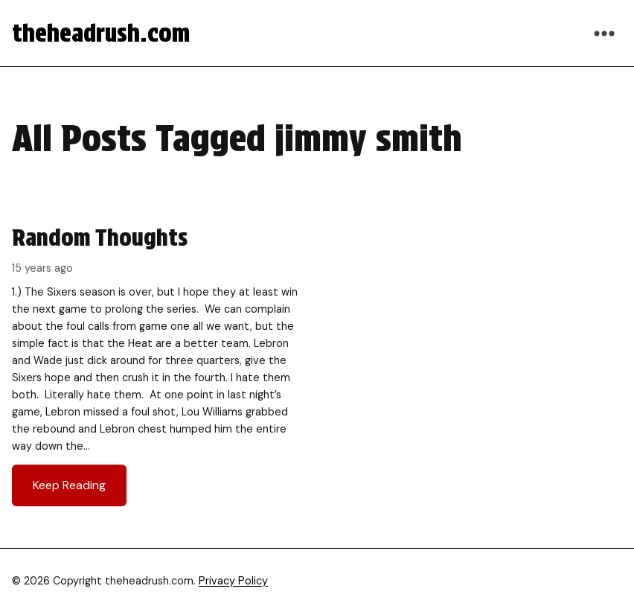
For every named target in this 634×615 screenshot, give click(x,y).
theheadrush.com (101, 33)
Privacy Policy (233, 580)
